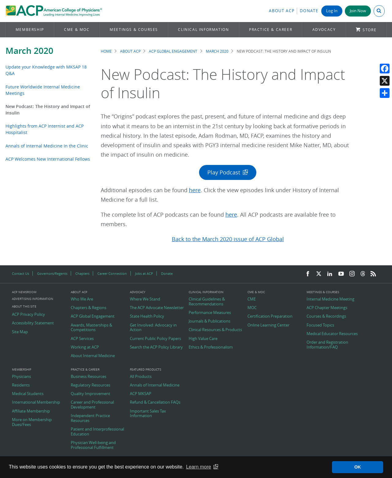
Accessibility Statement (33, 323)
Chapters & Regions (88, 307)
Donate (309, 10)
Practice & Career (270, 29)
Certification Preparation (269, 316)
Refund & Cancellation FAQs (155, 402)
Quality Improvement (90, 393)
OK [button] (357, 467)
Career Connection (112, 273)
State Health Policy (147, 316)
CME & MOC (76, 29)
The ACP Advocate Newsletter (157, 307)
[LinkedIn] (330, 274)
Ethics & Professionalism (211, 347)
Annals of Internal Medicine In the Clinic (47, 146)
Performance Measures (210, 312)
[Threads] (362, 274)
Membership (30, 29)
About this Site (24, 306)
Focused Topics (320, 325)
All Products (141, 376)
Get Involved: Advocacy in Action (153, 327)
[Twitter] (319, 274)
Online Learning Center (268, 325)
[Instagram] (352, 274)
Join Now (358, 10)
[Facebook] (308, 274)
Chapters (82, 273)
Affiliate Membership (31, 411)
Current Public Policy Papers (155, 338)
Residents (21, 385)
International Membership (36, 402)
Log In (331, 10)
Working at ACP (85, 347)
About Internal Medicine (93, 355)
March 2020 (29, 50)
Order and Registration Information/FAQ (327, 344)
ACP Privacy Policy (28, 314)
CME (251, 299)
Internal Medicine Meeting (330, 299)
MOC (252, 307)
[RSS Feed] (373, 274)
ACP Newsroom (24, 292)
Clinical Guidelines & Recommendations (207, 301)
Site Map (20, 332)
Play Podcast (223, 172)
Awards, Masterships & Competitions (91, 327)
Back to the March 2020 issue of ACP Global (228, 239)
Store (369, 29)
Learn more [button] (198, 466)
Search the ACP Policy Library (156, 347)
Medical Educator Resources (332, 333)
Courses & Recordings (326, 316)
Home (106, 51)
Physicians (21, 376)
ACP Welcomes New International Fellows (48, 159)
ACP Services (82, 338)
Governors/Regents (52, 273)
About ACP (282, 10)
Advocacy (324, 29)
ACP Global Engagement (173, 51)
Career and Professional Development (92, 404)
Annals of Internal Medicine (154, 385)
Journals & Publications (209, 321)
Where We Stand (145, 299)
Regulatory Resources (90, 385)
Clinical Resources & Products (215, 329)
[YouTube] (341, 274)
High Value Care (203, 338)
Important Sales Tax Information (148, 413)
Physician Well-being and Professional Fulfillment (93, 445)
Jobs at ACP (144, 273)
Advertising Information (32, 299)
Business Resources (88, 376)
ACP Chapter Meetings (327, 307)
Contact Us (20, 273)
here (195, 190)
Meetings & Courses (134, 29)
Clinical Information (203, 29)
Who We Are (82, 299)
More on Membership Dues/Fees (32, 422)
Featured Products (145, 370)
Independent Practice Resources (90, 418)
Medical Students (27, 393)
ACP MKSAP (140, 393)
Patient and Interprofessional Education (97, 431)
